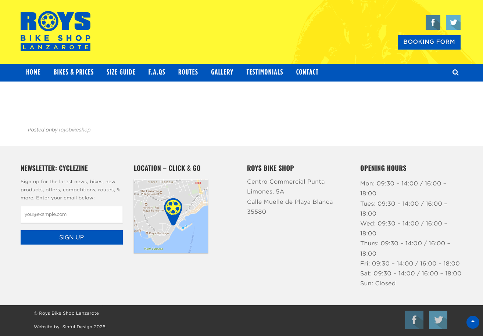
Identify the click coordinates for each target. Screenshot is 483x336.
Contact (307, 72)
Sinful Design (77, 327)
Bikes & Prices (74, 72)
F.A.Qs (157, 72)
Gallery (222, 72)
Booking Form (429, 42)
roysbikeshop (74, 130)
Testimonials (265, 72)
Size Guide (121, 72)
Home (33, 72)
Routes (188, 72)
